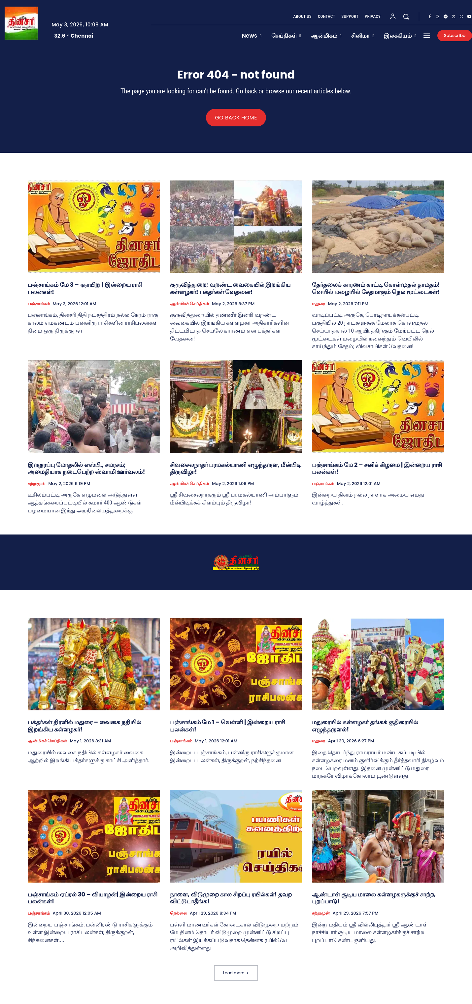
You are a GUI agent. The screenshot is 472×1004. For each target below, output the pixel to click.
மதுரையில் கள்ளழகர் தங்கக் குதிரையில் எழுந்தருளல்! (365, 729)
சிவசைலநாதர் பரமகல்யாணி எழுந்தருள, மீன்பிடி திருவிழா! (235, 472)
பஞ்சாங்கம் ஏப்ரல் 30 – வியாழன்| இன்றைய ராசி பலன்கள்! (92, 901)
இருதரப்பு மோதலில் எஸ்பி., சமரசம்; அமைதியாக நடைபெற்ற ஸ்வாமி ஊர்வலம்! (86, 472)
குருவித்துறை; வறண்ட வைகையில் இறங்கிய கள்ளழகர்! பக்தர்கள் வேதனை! (230, 292)
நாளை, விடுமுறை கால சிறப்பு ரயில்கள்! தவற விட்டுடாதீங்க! (231, 901)
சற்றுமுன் (37, 487)
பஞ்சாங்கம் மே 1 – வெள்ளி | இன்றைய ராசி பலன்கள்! (227, 729)
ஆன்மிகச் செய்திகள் (189, 307)
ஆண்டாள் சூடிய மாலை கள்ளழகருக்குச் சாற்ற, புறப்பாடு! (373, 901)
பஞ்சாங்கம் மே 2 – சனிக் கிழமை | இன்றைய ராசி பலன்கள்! (377, 472)
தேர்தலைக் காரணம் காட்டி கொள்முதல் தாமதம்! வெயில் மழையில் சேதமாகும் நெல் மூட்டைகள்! (376, 292)
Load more (236, 976)
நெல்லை (178, 917)
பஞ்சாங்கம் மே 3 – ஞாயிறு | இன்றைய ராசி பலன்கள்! (85, 292)
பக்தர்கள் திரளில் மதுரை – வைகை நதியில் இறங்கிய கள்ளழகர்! (84, 729)
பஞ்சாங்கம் (39, 307)
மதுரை (318, 307)
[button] (406, 16)
